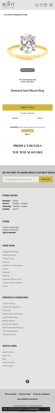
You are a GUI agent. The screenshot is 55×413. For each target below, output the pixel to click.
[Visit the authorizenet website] (27, 381)
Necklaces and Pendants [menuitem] (12, 265)
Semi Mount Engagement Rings (15, 15)
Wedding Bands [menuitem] (9, 255)
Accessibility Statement (27, 399)
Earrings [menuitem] (5, 262)
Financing (6, 310)
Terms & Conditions (41, 394)
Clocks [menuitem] (5, 286)
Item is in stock (27, 131)
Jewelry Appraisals (10, 317)
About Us (6, 355)
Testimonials (7, 366)
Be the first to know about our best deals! (27, 172)
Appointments (8, 352)
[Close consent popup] (48, 409)
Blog (4, 359)
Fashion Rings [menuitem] (8, 258)
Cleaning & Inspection (11, 307)
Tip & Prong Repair (10, 331)
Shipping (15, 118)
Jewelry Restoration (10, 324)
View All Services (9, 334)
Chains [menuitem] (5, 269)
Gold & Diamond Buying (12, 314)
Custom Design (8, 303)
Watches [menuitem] (6, 276)
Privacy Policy (25, 394)
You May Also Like (27, 152)
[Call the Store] (9, 232)
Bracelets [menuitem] (6, 272)
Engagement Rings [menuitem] (10, 251)
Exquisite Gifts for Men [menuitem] (11, 279)
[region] (27, 48)
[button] (36, 4)
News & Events (8, 362)
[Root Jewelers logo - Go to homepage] (8, 5)
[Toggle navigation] (51, 4)
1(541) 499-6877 (27, 82)
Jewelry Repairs (8, 320)
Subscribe (46, 179)
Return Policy (11, 394)
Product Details (27, 146)
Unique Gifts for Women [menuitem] (12, 282)
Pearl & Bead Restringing (12, 327)
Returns (40, 118)
